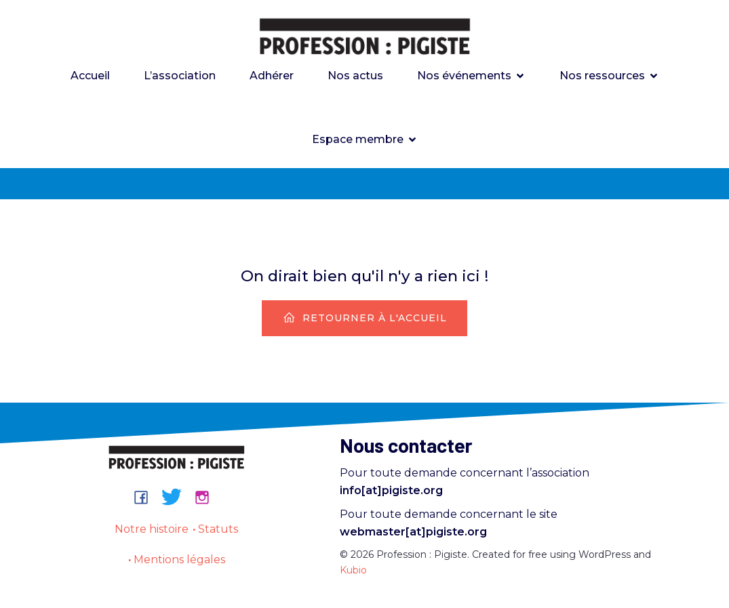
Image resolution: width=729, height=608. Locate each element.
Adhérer (272, 75)
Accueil (90, 75)
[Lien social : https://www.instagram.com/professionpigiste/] (207, 497)
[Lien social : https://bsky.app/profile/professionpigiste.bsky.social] (176, 497)
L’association (180, 75)
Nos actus (355, 75)
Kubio (353, 570)
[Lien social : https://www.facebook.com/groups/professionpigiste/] (146, 497)
